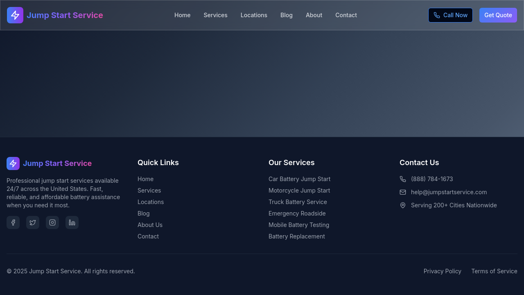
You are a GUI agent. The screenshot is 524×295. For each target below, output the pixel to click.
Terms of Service (494, 271)
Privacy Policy (443, 271)
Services (216, 14)
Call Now (451, 14)
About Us (150, 224)
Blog (286, 14)
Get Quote (498, 14)
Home (182, 14)
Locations (254, 14)
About (314, 14)
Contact (346, 14)
